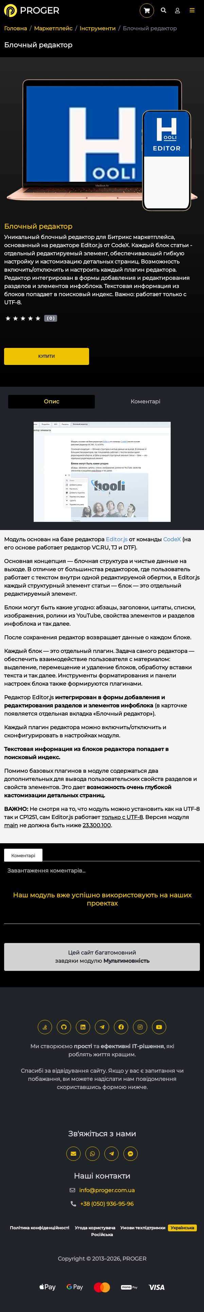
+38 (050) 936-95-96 (107, 1204)
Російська (102, 1234)
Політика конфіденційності (39, 1227)
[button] (192, 10)
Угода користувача (95, 1227)
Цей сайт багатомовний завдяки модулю (102, 956)
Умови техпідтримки (142, 1227)
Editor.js (117, 539)
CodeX (172, 539)
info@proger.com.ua (107, 1190)
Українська (182, 1227)
